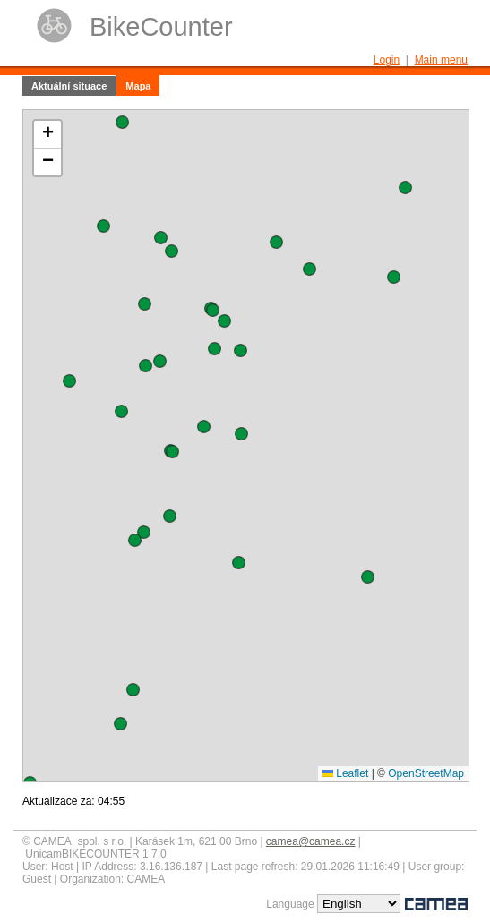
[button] (143, 532)
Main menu (441, 60)
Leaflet (345, 773)
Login (387, 60)
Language (290, 904)
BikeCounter (161, 27)
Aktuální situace (69, 86)
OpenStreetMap (426, 773)
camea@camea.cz (311, 841)
